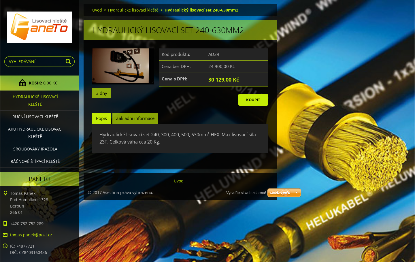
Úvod (97, 10)
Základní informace (135, 118)
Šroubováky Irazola (35, 149)
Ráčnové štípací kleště (35, 161)
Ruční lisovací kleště (35, 116)
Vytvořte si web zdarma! (246, 193)
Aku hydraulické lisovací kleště (35, 132)
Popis (101, 118)
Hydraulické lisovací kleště (35, 100)
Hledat (69, 61)
